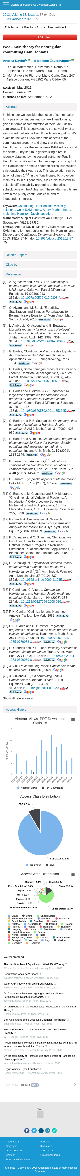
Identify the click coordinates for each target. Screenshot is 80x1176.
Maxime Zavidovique (53, 61)
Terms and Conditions (18, 1159)
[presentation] (26, 175)
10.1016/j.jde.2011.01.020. (46, 688)
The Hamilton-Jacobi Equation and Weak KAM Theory (35, 964)
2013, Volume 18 (14, 14)
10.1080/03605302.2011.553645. (48, 410)
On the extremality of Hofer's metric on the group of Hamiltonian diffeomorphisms (39, 1057)
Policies (44, 1141)
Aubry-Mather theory (57, 209)
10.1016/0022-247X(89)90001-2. (48, 341)
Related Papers (16, 255)
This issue (11, 27)
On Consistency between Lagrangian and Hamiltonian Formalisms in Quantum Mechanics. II (34, 995)
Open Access (47, 1150)
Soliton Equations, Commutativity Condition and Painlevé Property (35, 1031)
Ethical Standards (50, 1155)
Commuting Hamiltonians (35, 206)
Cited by (11, 264)
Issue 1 (33, 14)
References (14, 274)
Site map (10, 1167)
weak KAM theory (29, 209)
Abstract (11, 106)
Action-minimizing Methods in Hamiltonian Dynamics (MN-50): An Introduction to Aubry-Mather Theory (40, 1044)
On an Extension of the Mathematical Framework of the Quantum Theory (40, 1008)
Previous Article (33, 27)
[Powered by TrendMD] (21, 1085)
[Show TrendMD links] (74, 1084)
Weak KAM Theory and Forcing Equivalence (30, 983)
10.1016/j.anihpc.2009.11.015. (46, 579)
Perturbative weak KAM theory (22, 974)
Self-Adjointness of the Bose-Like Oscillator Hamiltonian (36, 1019)
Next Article (57, 27)
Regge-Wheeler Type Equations (23, 1069)
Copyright (11, 1146)
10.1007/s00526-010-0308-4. (45, 297)
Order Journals (14, 1150)
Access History (16, 709)
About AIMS (12, 1141)
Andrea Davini (14, 61)
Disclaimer (46, 1146)
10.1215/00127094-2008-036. (46, 601)
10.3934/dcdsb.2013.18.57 (21, 19)
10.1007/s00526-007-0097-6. (45, 381)
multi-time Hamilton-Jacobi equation (27, 213)
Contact (10, 1155)
